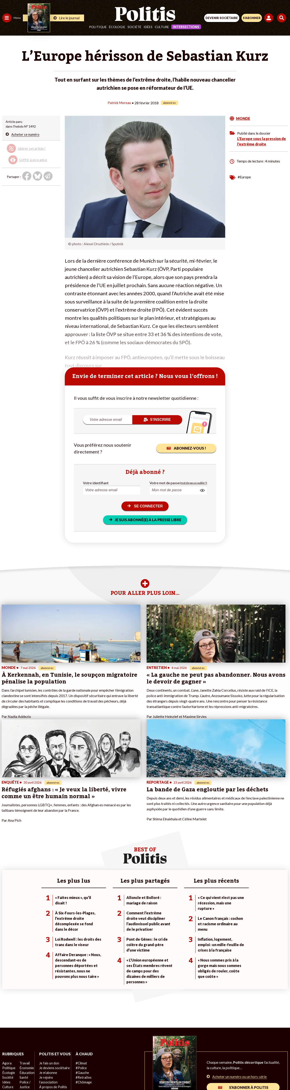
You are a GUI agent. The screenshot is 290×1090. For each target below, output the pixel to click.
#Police (79, 989)
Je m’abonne (47, 998)
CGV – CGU (145, 1058)
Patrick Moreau (119, 102)
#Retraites (81, 998)
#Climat (79, 984)
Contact (51, 1058)
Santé (23, 998)
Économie (26, 989)
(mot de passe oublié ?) (193, 482)
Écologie (117, 27)
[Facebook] (86, 1074)
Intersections (186, 27)
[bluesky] (100, 1074)
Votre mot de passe (164, 482)
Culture (162, 27)
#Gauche (80, 994)
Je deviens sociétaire (53, 994)
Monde (7, 1013)
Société (134, 27)
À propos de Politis (51, 1013)
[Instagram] (128, 1074)
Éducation (26, 994)
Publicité (216, 1058)
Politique (98, 27)
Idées (148, 27)
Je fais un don (48, 989)
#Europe (244, 176)
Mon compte (47, 1018)
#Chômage (81, 1003)
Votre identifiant (96, 482)
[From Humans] (142, 1074)
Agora (6, 984)
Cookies (235, 1058)
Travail (23, 984)
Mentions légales (76, 1058)
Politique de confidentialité (182, 1058)
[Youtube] (114, 1074)
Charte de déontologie (113, 1058)
